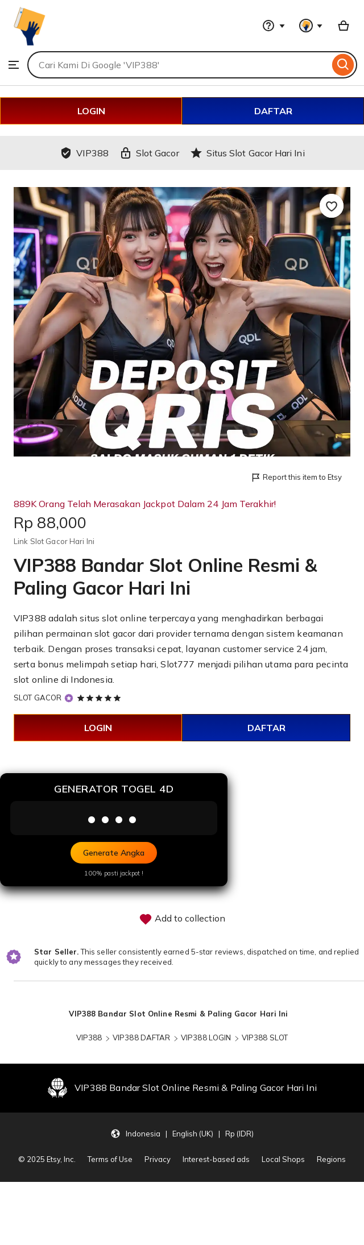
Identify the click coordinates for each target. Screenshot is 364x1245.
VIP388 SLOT (265, 1037)
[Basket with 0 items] (343, 25)
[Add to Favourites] (332, 206)
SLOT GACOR (37, 697)
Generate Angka (113, 853)
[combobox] (178, 64)
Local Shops (283, 1159)
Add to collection (182, 919)
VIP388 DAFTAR (142, 1037)
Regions (331, 1159)
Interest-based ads (216, 1159)
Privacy (157, 1159)
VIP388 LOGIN (206, 1037)
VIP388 (89, 1037)
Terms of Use (110, 1159)
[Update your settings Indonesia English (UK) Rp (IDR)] (182, 1133)
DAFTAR (273, 111)
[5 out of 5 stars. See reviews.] (100, 697)
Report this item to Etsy (296, 477)
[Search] (343, 64)
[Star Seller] (69, 698)
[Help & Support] (273, 25)
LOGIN (91, 111)
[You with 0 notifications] (311, 25)
